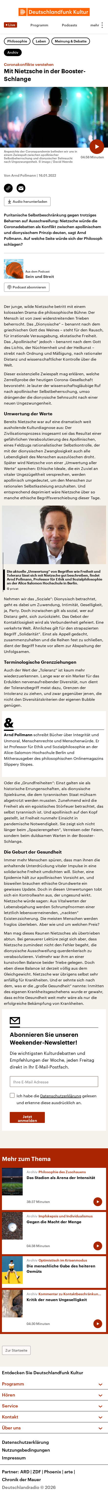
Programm (39, 25)
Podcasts (69, 25)
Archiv (12, 52)
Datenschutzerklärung (60, 1095)
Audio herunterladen (30, 201)
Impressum (14, 1457)
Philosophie (17, 41)
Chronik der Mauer (21, 1479)
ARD (26, 1471)
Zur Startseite (16, 1350)
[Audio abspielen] (96, 146)
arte (70, 1471)
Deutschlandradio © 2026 (29, 1487)
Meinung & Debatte (71, 41)
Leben (41, 41)
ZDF (38, 1471)
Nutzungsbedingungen (26, 1450)
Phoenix (54, 1471)
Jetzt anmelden (27, 1119)
